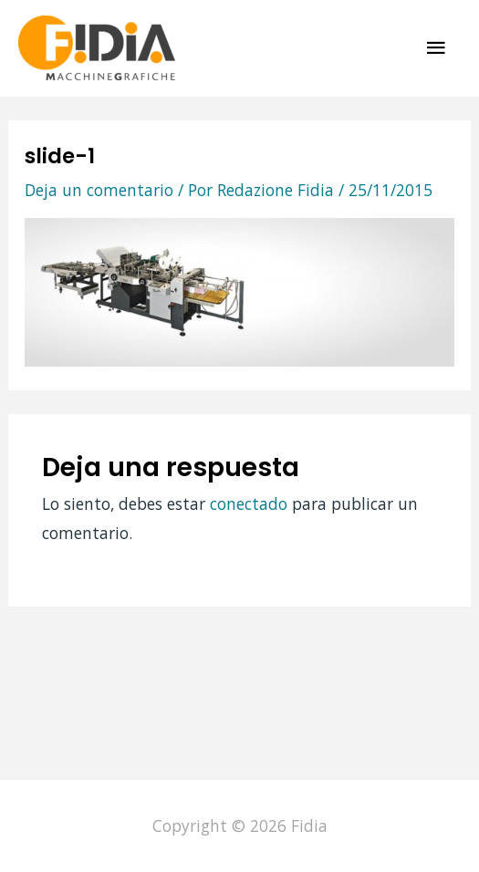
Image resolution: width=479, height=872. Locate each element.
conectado (248, 503)
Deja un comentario (99, 190)
